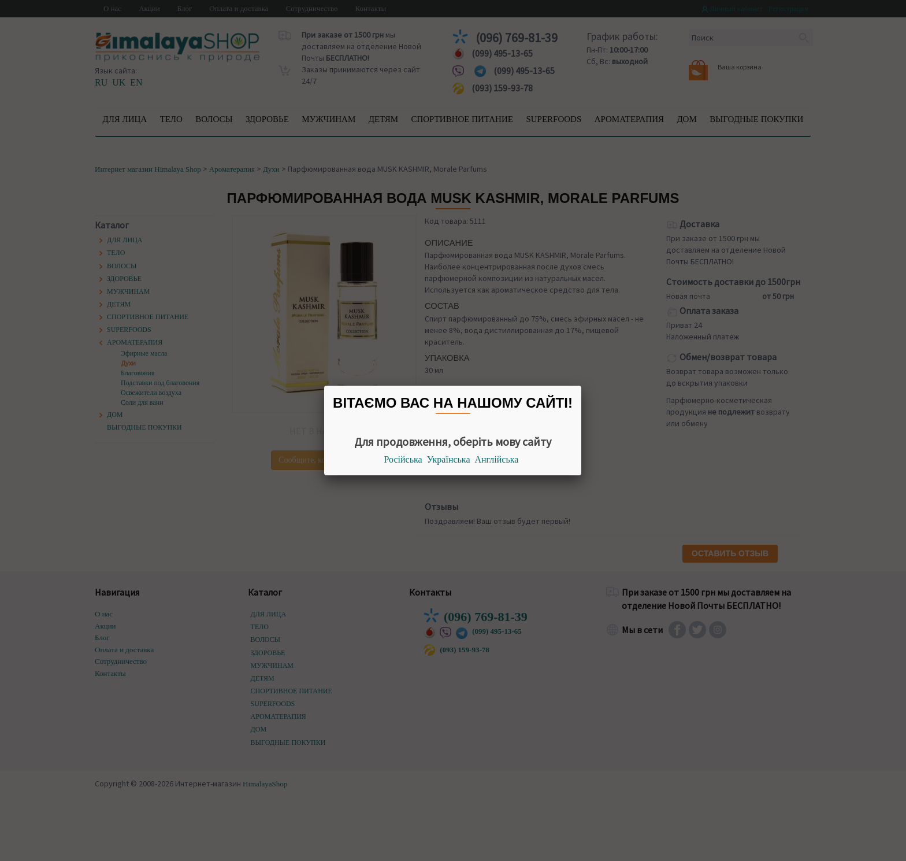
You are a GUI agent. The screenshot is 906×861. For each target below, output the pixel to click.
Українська (448, 459)
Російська (403, 459)
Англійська (497, 459)
